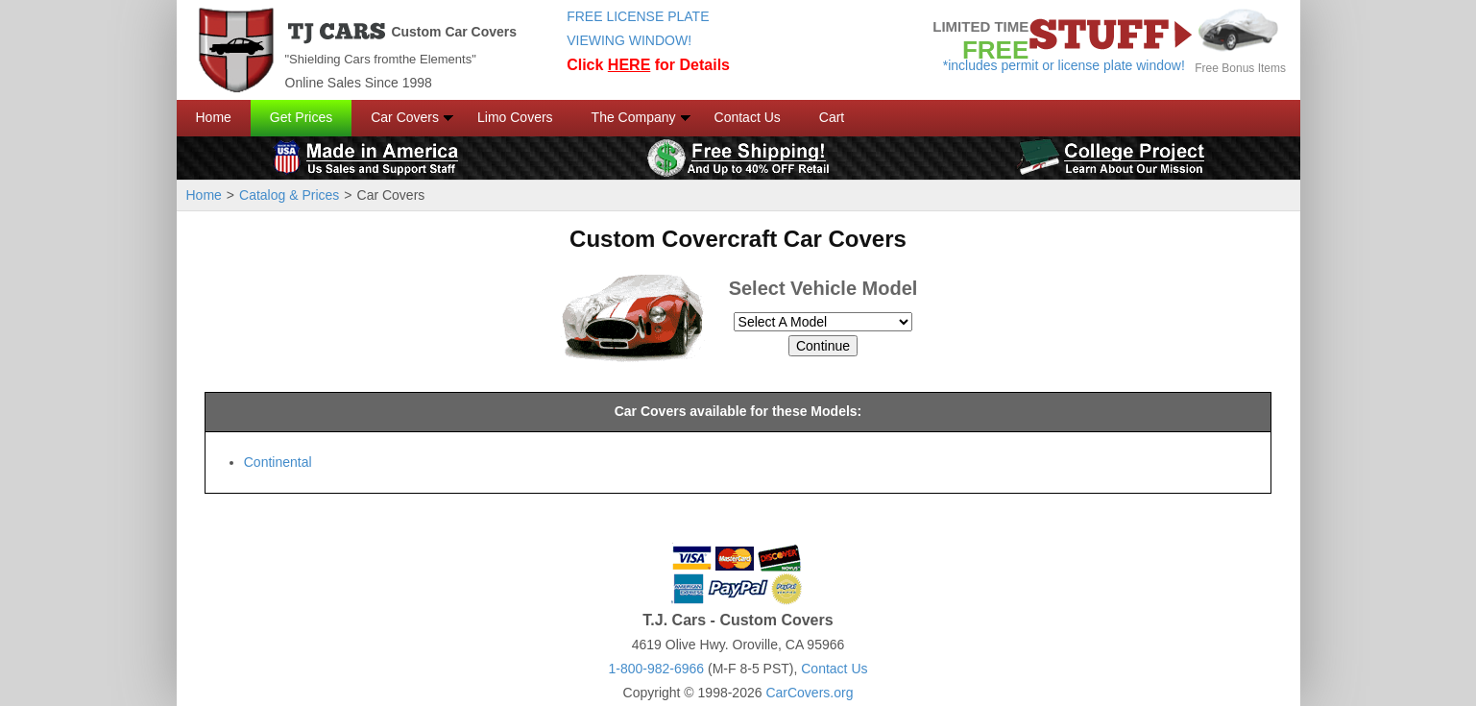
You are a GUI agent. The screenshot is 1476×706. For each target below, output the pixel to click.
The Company (634, 117)
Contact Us (747, 117)
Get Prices (301, 117)
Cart (831, 117)
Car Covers (405, 117)
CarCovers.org (809, 692)
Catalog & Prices (289, 195)
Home (213, 117)
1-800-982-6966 (656, 668)
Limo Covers (515, 117)
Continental (278, 462)
